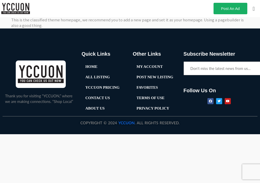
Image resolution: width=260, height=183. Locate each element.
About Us (95, 108)
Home (91, 67)
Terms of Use (151, 98)
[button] (253, 8)
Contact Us (97, 98)
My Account (150, 67)
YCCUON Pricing (102, 87)
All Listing (97, 77)
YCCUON (126, 122)
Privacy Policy (153, 108)
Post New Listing (155, 77)
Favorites (147, 87)
